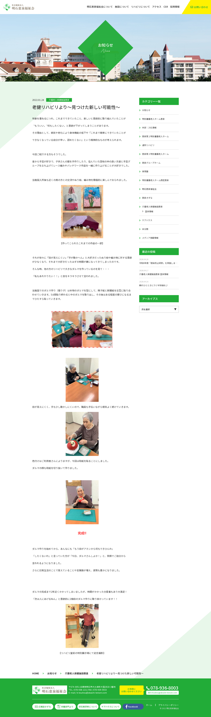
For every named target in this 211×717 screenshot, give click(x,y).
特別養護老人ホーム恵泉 (153, 118)
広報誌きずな (45, 706)
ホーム (149, 705)
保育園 (145, 171)
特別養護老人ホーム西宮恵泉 (155, 180)
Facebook (133, 706)
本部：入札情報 (149, 127)
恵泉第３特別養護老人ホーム (155, 153)
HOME (35, 673)
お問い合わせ (201, 7)
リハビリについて (140, 6)
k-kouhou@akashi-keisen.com (92, 692)
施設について (122, 6)
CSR (166, 6)
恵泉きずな (147, 197)
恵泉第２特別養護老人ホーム (155, 136)
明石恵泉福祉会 (149, 188)
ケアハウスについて (110, 706)
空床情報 (149, 211)
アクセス (156, 6)
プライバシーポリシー (168, 705)
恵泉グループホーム (151, 162)
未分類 (145, 229)
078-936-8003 (164, 687)
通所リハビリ (148, 145)
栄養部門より (67, 706)
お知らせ (146, 110)
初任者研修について (88, 706)
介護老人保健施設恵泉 (59, 99)
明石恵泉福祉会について (100, 6)
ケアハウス (147, 220)
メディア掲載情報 (150, 237)
